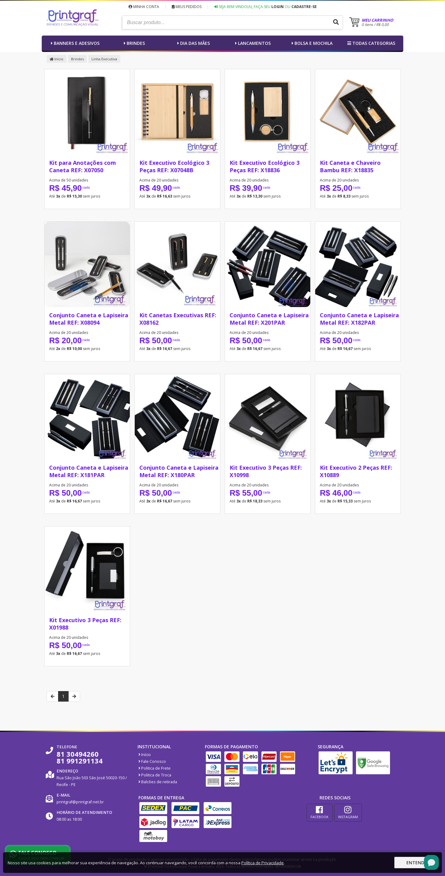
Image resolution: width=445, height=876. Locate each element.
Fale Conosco (152, 761)
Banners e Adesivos (74, 43)
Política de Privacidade (262, 862)
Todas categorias (370, 43)
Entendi (416, 862)
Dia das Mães (193, 43)
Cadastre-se (304, 6)
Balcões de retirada (157, 781)
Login (277, 6)
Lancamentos (252, 43)
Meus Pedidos (186, 6)
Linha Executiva (104, 59)
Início (56, 59)
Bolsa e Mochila (311, 43)
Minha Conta (144, 6)
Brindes (133, 43)
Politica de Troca (154, 775)
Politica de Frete (154, 768)
